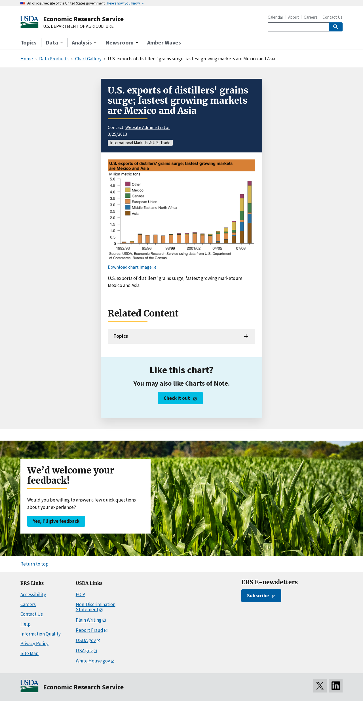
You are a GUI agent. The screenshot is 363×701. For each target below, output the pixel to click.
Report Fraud (89, 630)
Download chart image (130, 267)
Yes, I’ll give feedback (56, 521)
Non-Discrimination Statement (95, 607)
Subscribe (258, 595)
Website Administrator (147, 127)
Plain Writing (89, 620)
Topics (28, 42)
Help (25, 624)
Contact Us (332, 17)
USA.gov (84, 650)
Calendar (275, 17)
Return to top (34, 564)
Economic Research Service (83, 19)
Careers (311, 17)
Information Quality (40, 634)
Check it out (177, 398)
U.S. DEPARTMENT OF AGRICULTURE (78, 26)
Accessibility (33, 594)
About (293, 17)
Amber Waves (164, 42)
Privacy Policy (34, 643)
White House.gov (93, 661)
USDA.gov (86, 640)
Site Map (29, 653)
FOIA (80, 594)
